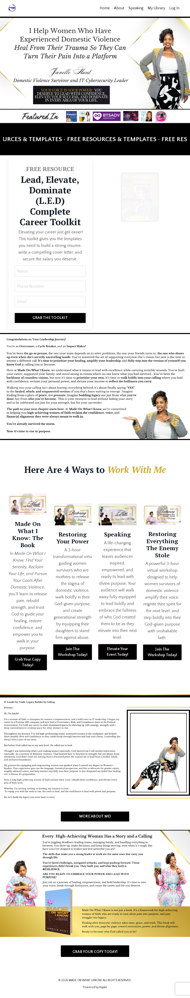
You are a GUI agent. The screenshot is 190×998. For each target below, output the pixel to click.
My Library (156, 8)
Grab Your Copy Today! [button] (28, 662)
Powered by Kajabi (95, 987)
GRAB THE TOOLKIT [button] (50, 318)
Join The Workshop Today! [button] (72, 652)
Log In (174, 8)
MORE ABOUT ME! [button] (95, 816)
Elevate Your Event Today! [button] (117, 652)
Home (105, 8)
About (119, 8)
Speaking (136, 8)
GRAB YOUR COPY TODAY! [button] (95, 952)
